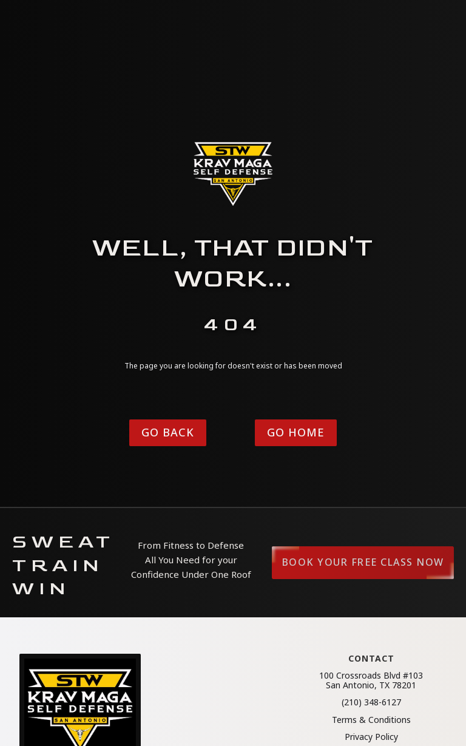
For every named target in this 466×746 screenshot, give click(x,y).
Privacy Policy (371, 737)
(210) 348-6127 (371, 702)
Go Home (296, 432)
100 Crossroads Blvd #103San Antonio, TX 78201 (371, 680)
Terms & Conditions (371, 720)
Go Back (167, 432)
